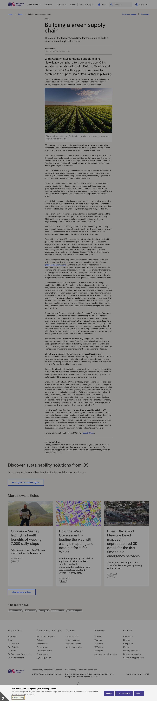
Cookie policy (18, 697)
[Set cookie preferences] (5, 696)
